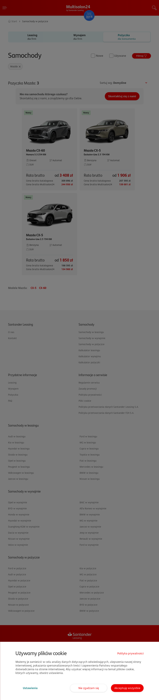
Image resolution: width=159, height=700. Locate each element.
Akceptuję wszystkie (127, 688)
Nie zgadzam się (88, 688)
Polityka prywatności (130, 653)
